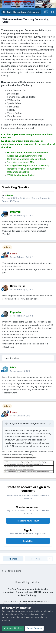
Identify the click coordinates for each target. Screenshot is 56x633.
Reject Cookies (34, 628)
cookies (21, 611)
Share (13, 559)
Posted (21, 215)
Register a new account (28, 521)
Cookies (36, 582)
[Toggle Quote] (6, 423)
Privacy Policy (22, 582)
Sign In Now (28, 541)
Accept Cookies (13, 628)
